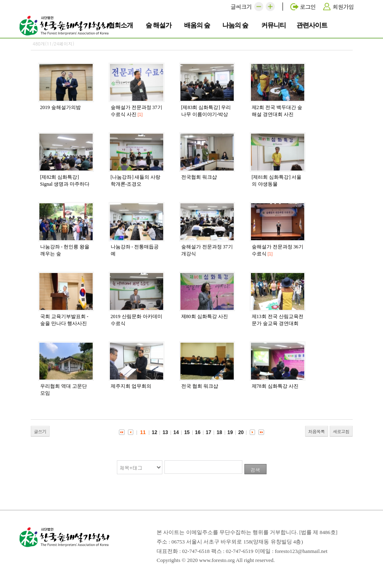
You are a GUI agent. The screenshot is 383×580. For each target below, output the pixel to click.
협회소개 (122, 24)
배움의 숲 (198, 24)
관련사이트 (311, 24)
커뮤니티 (275, 24)
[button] (258, 6)
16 (198, 432)
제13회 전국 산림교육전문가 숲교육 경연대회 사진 (277, 323)
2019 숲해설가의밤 (60, 107)
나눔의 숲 (236, 24)
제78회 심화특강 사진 (275, 386)
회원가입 (343, 6)
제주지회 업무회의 (131, 386)
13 (165, 432)
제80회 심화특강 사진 (204, 316)
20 (241, 432)
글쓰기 (40, 431)
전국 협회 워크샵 (199, 386)
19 (230, 432)
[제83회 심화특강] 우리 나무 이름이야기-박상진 (206, 114)
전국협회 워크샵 (199, 177)
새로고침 (341, 431)
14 (176, 432)
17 (208, 432)
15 (186, 432)
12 (154, 432)
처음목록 (316, 431)
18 (219, 432)
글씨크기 (241, 6)
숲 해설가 (159, 24)
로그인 (308, 6)
